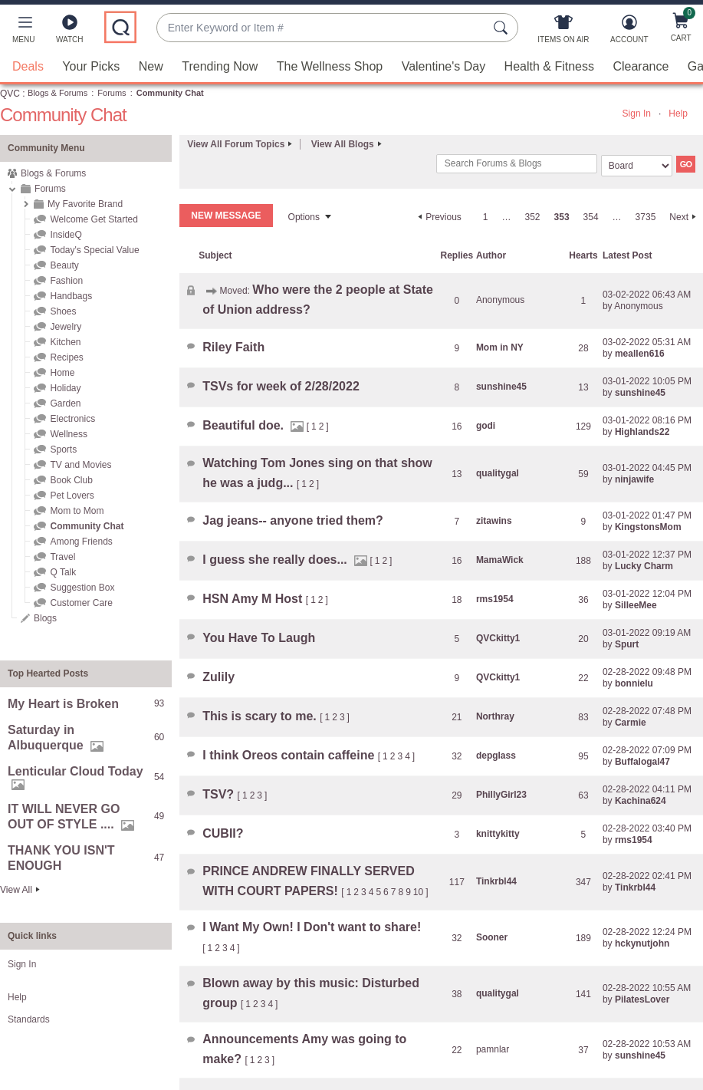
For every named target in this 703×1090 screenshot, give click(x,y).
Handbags (71, 296)
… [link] (506, 217)
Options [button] (304, 217)
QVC (10, 93)
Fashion (66, 280)
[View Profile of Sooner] (492, 937)
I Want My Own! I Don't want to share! (311, 927)
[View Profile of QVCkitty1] (498, 638)
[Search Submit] (502, 27)
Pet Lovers (72, 495)
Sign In (637, 113)
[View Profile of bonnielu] (634, 683)
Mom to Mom (76, 510)
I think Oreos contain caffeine (290, 755)
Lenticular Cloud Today (75, 771)
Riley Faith (233, 347)
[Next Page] (684, 217)
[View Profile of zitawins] (494, 520)
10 (418, 892)
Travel (62, 557)
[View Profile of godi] (485, 425)
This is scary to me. (261, 716)
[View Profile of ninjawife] (634, 479)
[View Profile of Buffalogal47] (642, 761)
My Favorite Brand (85, 204)
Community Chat (86, 526)
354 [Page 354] (591, 217)
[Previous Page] (437, 217)
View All (16, 889)
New (151, 66)
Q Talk (63, 572)
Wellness (68, 434)
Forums (111, 92)
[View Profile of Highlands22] (642, 431)
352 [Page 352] (532, 217)
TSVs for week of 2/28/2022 (281, 386)
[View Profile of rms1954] (495, 599)
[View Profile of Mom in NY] (500, 347)
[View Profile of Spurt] (627, 644)
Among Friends (81, 541)
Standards (29, 1019)
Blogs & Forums (57, 92)
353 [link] (562, 217)
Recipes (66, 357)
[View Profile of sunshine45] (501, 386)
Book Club (71, 480)
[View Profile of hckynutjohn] (642, 943)
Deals (28, 66)
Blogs (45, 618)
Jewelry (65, 326)
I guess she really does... (276, 559)
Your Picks (91, 66)
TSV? (219, 794)
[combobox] (322, 28)
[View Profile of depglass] (496, 755)
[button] (23, 32)
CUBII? (222, 833)
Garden (65, 403)
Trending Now (220, 66)
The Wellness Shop (330, 66)
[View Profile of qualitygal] (497, 473)
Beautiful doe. (244, 425)
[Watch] (70, 32)
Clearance (641, 66)
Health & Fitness (549, 66)
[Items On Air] (563, 32)
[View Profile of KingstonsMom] (648, 527)
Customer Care (81, 603)
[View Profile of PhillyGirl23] (501, 794)
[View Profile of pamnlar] (492, 1049)
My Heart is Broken (63, 703)
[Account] (629, 32)
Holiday (65, 388)
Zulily (218, 676)
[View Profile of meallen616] (640, 353)
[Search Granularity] (636, 165)
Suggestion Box (82, 587)
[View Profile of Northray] (495, 716)
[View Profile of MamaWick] (500, 560)
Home (62, 372)
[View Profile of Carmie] (630, 722)
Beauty (64, 265)
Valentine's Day (443, 66)
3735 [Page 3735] (646, 217)
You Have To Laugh (258, 637)
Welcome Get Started (94, 219)
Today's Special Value (94, 250)
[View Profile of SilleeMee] (636, 605)
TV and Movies (80, 464)
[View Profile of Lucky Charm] (644, 566)
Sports (63, 449)
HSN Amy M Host (254, 598)
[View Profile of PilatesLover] (642, 999)
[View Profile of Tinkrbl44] (496, 881)
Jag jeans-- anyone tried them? (292, 520)
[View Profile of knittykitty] (498, 833)
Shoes (63, 311)
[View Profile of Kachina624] (640, 800)
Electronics (72, 418)
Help (678, 113)
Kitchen (65, 342)
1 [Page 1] (485, 217)
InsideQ (65, 234)
